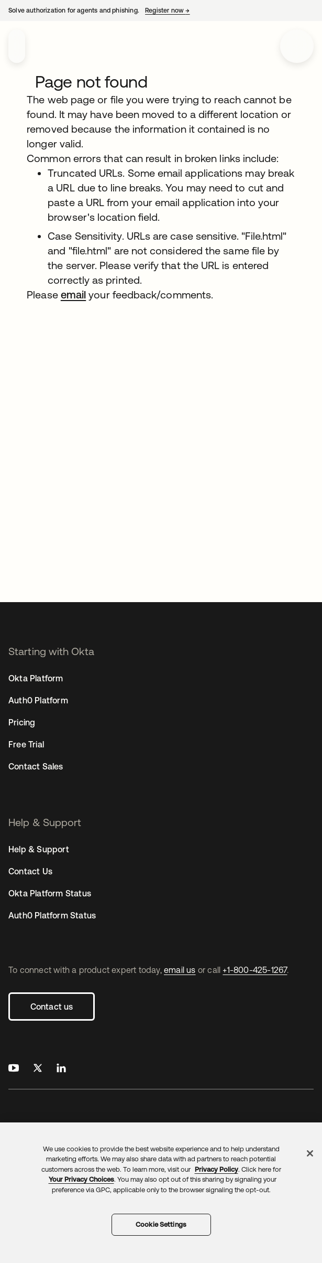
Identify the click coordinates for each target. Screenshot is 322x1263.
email (73, 294)
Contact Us (30, 871)
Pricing (21, 722)
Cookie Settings (161, 1224)
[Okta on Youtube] (13, 1069)
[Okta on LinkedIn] (61, 1069)
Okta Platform (35, 678)
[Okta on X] (37, 1069)
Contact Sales (35, 766)
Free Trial (26, 744)
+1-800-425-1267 (255, 970)
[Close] (309, 1153)
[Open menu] (297, 46)
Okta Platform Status (49, 893)
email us (180, 970)
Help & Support (38, 849)
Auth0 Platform (38, 700)
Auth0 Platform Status (52, 915)
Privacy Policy (216, 1169)
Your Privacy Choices (81, 1179)
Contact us (51, 1006)
